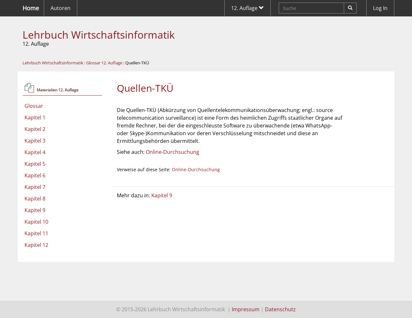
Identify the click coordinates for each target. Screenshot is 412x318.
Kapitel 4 (34, 152)
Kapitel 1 (34, 117)
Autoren (60, 8)
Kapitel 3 (34, 140)
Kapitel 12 (36, 244)
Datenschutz (280, 309)
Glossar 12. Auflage (104, 63)
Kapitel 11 (36, 233)
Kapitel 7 (34, 187)
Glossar (33, 105)
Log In (380, 8)
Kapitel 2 (34, 129)
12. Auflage (247, 8)
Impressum (245, 309)
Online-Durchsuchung (172, 151)
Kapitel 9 (34, 210)
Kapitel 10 (36, 221)
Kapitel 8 (34, 198)
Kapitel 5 (34, 163)
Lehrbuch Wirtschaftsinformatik (99, 35)
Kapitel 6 (34, 175)
